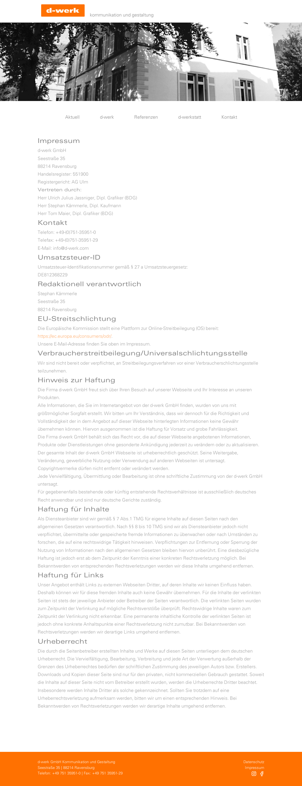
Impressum (254, 768)
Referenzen (146, 117)
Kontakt (229, 117)
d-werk (107, 117)
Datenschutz (253, 762)
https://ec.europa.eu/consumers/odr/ (74, 336)
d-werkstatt (189, 117)
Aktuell (72, 117)
